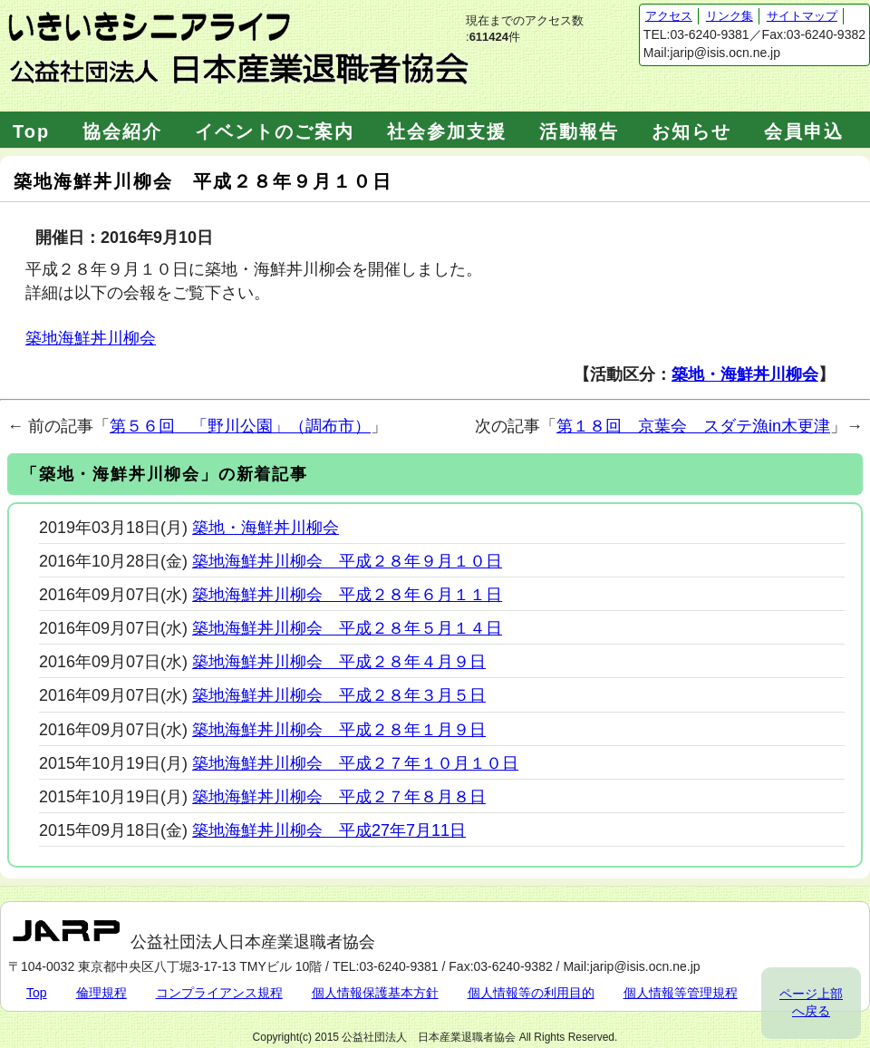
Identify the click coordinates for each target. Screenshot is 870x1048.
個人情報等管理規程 (681, 992)
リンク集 (729, 16)
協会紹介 (122, 131)
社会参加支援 (447, 131)
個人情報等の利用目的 (531, 992)
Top (31, 131)
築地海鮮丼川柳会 (90, 338)
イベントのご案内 (274, 131)
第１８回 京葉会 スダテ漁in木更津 (693, 426)
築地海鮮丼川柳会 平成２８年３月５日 (339, 695)
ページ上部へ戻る (811, 1002)
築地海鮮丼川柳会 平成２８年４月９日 (339, 662)
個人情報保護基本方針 (375, 992)
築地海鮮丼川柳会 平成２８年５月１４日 (347, 628)
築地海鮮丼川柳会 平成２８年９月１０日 (347, 561)
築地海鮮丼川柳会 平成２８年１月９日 (339, 730)
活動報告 (579, 131)
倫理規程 (101, 992)
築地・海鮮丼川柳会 (745, 374)
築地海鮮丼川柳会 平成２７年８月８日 (339, 797)
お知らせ (691, 131)
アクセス (668, 16)
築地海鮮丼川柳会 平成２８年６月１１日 (347, 595)
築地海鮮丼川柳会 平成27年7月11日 (329, 830)
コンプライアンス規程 (219, 992)
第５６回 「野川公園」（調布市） (240, 426)
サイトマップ (802, 16)
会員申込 (804, 131)
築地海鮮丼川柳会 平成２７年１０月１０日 (355, 763)
